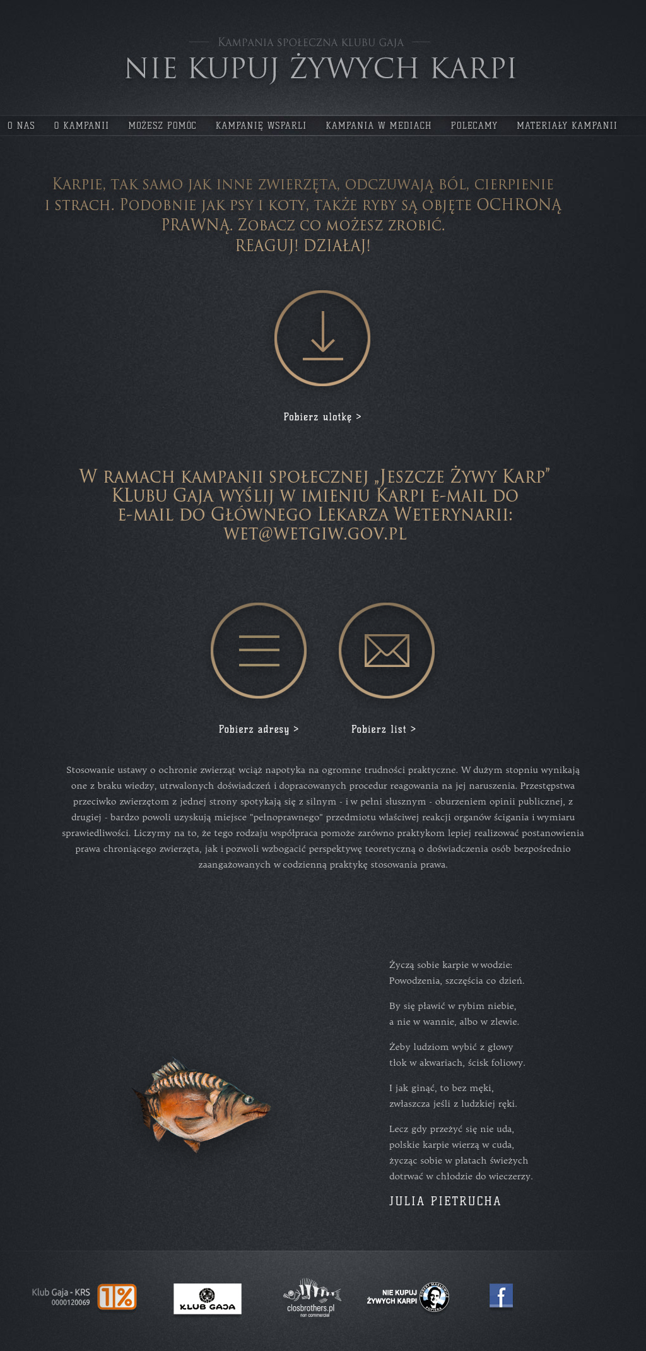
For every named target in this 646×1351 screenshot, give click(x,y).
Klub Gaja (207, 1299)
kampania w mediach (379, 126)
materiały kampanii (567, 126)
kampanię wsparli (261, 126)
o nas (21, 126)
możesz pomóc (162, 126)
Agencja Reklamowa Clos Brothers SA (312, 1299)
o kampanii (82, 126)
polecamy (474, 126)
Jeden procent (85, 1297)
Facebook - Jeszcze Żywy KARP (501, 1295)
